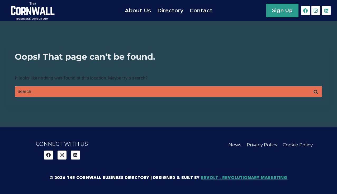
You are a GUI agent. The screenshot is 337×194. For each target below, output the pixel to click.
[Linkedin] (326, 10)
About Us (138, 10)
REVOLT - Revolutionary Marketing (244, 178)
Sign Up (282, 10)
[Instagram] (315, 10)
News (235, 144)
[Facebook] (305, 10)
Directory (170, 10)
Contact (201, 10)
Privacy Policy (262, 144)
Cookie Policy (298, 144)
